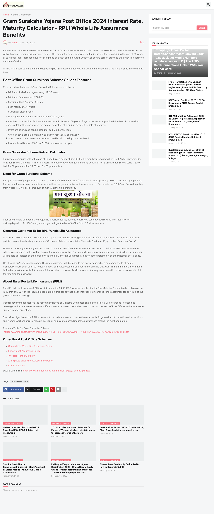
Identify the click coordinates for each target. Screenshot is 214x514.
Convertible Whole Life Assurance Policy (30, 346)
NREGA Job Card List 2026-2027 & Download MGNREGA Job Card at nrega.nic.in (21, 430)
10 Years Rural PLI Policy (21, 355)
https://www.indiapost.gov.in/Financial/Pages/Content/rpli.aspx (57, 370)
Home (6, 15)
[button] (208, 4)
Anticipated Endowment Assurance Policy (30, 360)
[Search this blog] (174, 27)
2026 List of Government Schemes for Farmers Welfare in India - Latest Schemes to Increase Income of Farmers (73, 430)
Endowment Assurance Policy (24, 350)
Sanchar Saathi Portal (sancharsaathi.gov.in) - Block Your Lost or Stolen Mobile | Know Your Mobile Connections (24, 468)
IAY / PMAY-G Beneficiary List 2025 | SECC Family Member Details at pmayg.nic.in (187, 137)
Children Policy (16, 365)
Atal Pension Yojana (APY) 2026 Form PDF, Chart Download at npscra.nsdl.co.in (122, 428)
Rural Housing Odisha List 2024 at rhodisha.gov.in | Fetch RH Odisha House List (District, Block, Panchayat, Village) (188, 154)
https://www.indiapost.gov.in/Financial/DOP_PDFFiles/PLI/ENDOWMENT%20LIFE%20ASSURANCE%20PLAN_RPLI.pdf (66, 331)
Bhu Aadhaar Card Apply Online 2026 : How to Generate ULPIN (120, 465)
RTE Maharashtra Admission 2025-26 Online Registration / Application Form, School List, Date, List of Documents (186, 120)
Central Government (21, 15)
